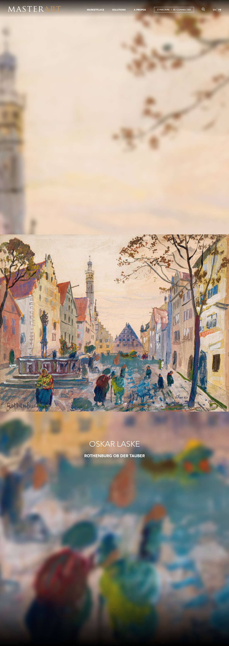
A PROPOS (140, 9)
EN (214, 9)
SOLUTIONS (119, 9)
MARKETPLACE (95, 9)
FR (219, 9)
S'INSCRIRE (163, 9)
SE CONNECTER (182, 9)
